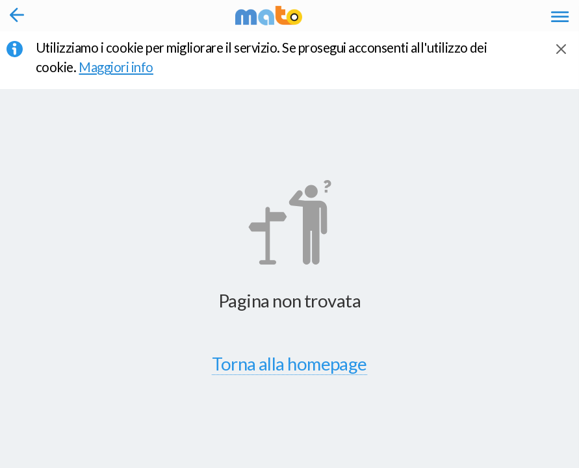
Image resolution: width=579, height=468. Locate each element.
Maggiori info (125, 67)
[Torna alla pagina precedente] (17, 15)
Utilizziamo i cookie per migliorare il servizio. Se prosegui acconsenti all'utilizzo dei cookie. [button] (261, 57)
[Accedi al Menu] (560, 15)
